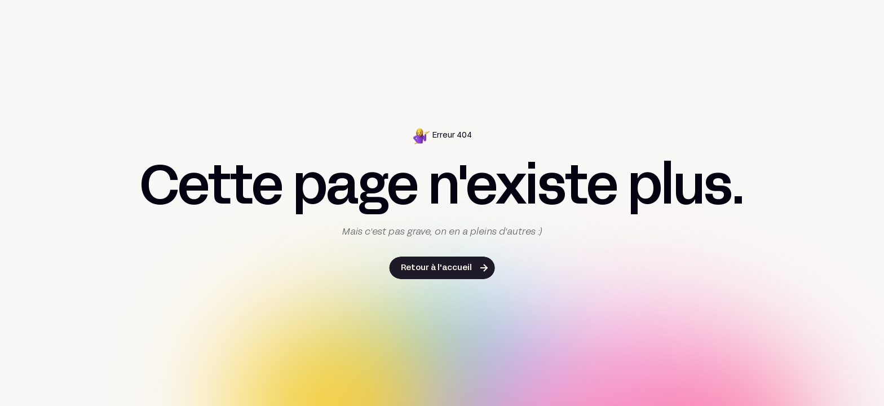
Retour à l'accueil (436, 268)
